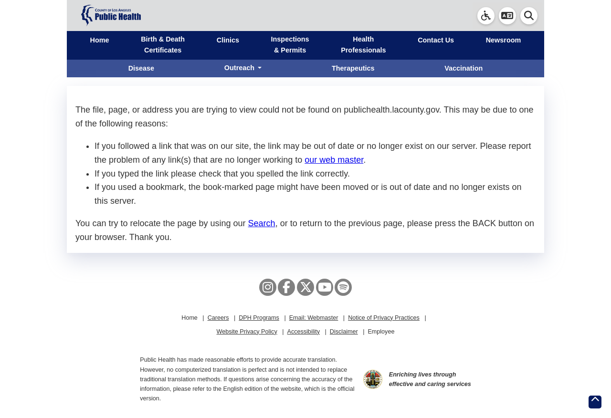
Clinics (228, 40)
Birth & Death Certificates (163, 44)
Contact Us (436, 40)
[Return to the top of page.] (595, 402)
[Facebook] (286, 287)
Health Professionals (363, 44)
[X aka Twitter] (305, 287)
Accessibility (303, 331)
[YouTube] (324, 287)
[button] (507, 15)
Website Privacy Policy (247, 331)
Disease (141, 68)
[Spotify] (343, 287)
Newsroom (503, 40)
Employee (381, 331)
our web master (334, 160)
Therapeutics (353, 68)
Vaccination (463, 68)
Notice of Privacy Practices (384, 317)
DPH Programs (259, 317)
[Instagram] (267, 287)
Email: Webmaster (313, 317)
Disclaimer (344, 331)
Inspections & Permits (290, 44)
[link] (486, 15)
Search (261, 223)
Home (99, 40)
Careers (218, 317)
